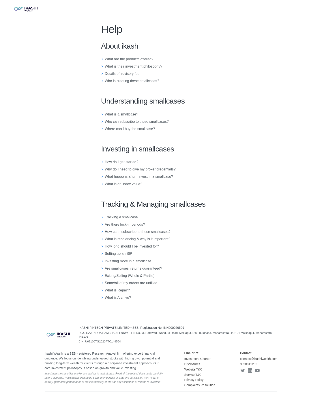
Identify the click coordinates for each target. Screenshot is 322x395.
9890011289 (248, 364)
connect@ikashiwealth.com (258, 359)
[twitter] (242, 371)
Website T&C (193, 369)
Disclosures (192, 364)
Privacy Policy (194, 380)
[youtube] (257, 371)
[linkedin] (250, 371)
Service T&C (193, 374)
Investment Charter (197, 359)
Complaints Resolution (199, 385)
